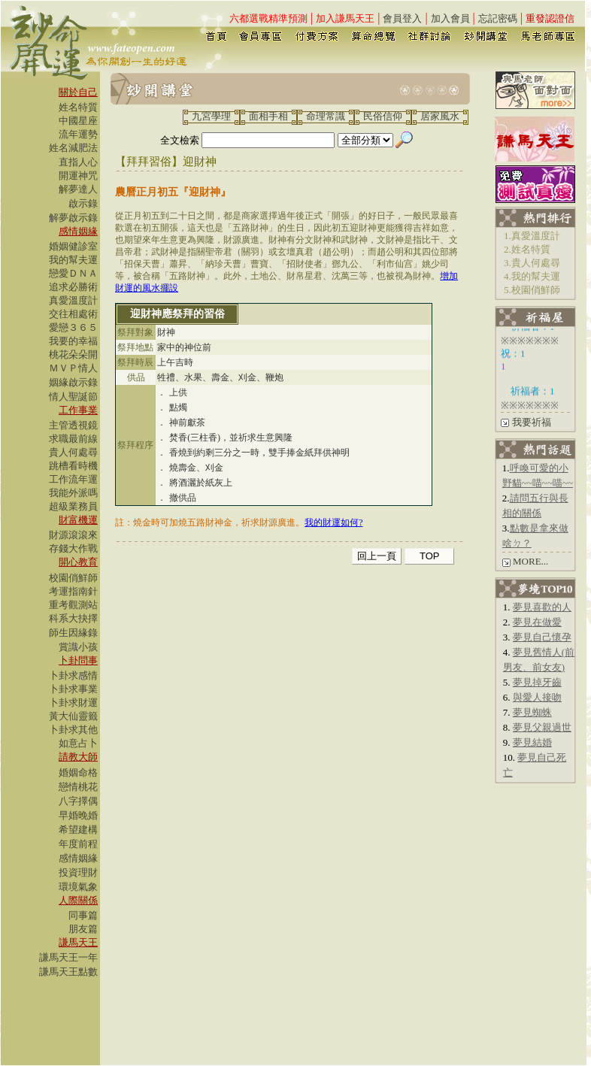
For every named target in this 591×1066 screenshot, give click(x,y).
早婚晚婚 (78, 815)
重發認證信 (550, 18)
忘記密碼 (497, 18)
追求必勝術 (73, 286)
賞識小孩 (78, 647)
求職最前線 (73, 438)
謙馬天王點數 (68, 971)
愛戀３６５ (73, 327)
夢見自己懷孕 (542, 637)
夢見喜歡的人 (542, 607)
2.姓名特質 (527, 249)
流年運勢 (78, 134)
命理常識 (325, 116)
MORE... (530, 561)
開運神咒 (78, 175)
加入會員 (450, 18)
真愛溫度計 (73, 300)
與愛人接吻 (537, 697)
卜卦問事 (78, 660)
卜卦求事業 (73, 689)
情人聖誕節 (73, 396)
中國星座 (78, 120)
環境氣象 (78, 886)
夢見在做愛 (537, 622)
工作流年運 (73, 479)
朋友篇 (83, 928)
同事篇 (83, 915)
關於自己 (78, 92)
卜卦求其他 (73, 729)
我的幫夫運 (73, 259)
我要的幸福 (73, 341)
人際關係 (78, 900)
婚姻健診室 (73, 246)
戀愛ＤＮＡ (73, 273)
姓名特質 (78, 107)
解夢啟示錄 (73, 217)
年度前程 (78, 843)
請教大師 (78, 756)
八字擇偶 (78, 801)
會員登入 (402, 18)
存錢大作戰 (73, 548)
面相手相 (268, 116)
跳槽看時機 (73, 465)
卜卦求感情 (73, 675)
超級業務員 (73, 506)
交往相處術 (73, 313)
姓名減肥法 (73, 147)
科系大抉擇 (73, 618)
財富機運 (78, 519)
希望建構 (78, 829)
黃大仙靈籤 (73, 716)
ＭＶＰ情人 (73, 368)
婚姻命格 (78, 772)
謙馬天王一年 (68, 957)
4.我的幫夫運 (532, 276)
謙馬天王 (78, 942)
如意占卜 (78, 743)
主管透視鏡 (73, 425)
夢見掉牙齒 (537, 682)
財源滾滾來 (73, 535)
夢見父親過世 (542, 727)
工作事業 (78, 410)
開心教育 (78, 562)
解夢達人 (78, 189)
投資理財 (78, 872)
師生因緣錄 (73, 632)
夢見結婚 (532, 742)
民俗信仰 (382, 116)
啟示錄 (83, 203)
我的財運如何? (333, 522)
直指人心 (78, 162)
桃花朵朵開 (73, 354)
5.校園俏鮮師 (532, 289)
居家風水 (439, 116)
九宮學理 (211, 116)
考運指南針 (73, 591)
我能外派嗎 (73, 492)
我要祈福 (531, 422)
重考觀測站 (73, 604)
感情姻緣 (78, 231)
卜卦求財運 (73, 702)
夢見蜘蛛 (532, 712)
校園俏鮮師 (73, 577)
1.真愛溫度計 (532, 235)
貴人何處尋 (73, 452)
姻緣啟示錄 (73, 382)
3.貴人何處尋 (532, 262)
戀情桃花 (78, 786)
